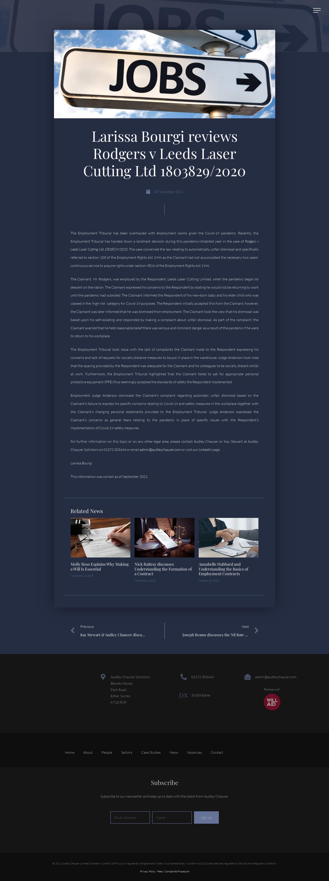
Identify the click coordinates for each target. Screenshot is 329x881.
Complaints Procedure (176, 871)
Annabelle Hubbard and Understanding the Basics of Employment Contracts (223, 568)
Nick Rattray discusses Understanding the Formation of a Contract (163, 568)
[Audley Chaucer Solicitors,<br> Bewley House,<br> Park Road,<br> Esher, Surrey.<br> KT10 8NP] (103, 677)
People (107, 766)
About (88, 766)
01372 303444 (202, 677)
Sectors (126, 766)
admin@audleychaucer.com (160, 449)
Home (69, 766)
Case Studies (151, 766)
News (173, 766)
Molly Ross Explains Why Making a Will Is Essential (100, 566)
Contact (217, 766)
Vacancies (194, 766)
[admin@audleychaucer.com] (247, 677)
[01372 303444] (184, 677)
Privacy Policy (148, 871)
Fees (160, 871)
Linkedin (205, 449)
